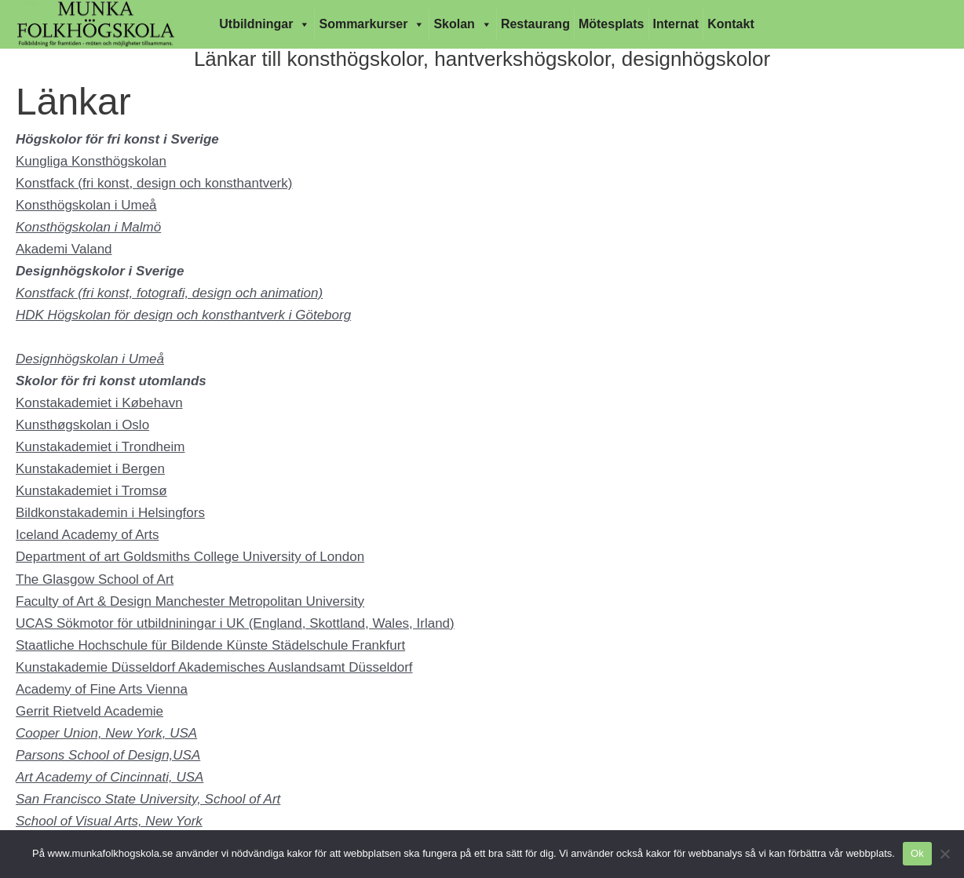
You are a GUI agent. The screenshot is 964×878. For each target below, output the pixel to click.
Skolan (462, 24)
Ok (917, 853)
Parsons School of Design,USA (108, 755)
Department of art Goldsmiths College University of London (190, 556)
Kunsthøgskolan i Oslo (82, 424)
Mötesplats (611, 24)
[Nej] (944, 854)
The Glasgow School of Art (94, 579)
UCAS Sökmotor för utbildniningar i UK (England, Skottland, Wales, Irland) (235, 623)
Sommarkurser (372, 24)
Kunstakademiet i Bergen (90, 468)
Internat (676, 24)
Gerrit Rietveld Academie (89, 711)
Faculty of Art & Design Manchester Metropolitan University (190, 601)
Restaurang (535, 24)
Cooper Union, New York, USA (106, 733)
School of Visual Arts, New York (109, 821)
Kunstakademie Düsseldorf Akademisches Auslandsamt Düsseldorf (214, 667)
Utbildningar (264, 24)
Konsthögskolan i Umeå (86, 205)
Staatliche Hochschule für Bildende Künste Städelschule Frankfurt (210, 645)
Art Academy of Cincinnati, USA (109, 777)
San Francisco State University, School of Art (148, 799)
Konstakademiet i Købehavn (99, 402)
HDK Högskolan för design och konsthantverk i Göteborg (183, 315)
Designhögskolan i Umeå (90, 359)
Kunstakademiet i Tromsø (91, 490)
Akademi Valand (64, 249)
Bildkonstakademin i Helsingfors (110, 512)
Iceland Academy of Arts (87, 534)
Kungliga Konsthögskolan (91, 161)
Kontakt (730, 24)
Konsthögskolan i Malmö (88, 227)
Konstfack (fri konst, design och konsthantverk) (154, 183)
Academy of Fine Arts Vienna (102, 689)
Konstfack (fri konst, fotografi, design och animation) (169, 293)
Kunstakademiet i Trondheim (100, 446)
